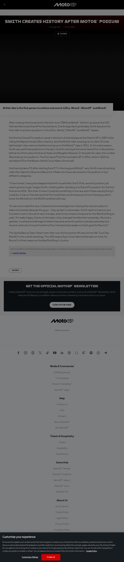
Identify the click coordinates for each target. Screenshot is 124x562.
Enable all (51, 557)
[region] (62, 547)
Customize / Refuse (30, 557)
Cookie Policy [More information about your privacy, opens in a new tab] (91, 551)
